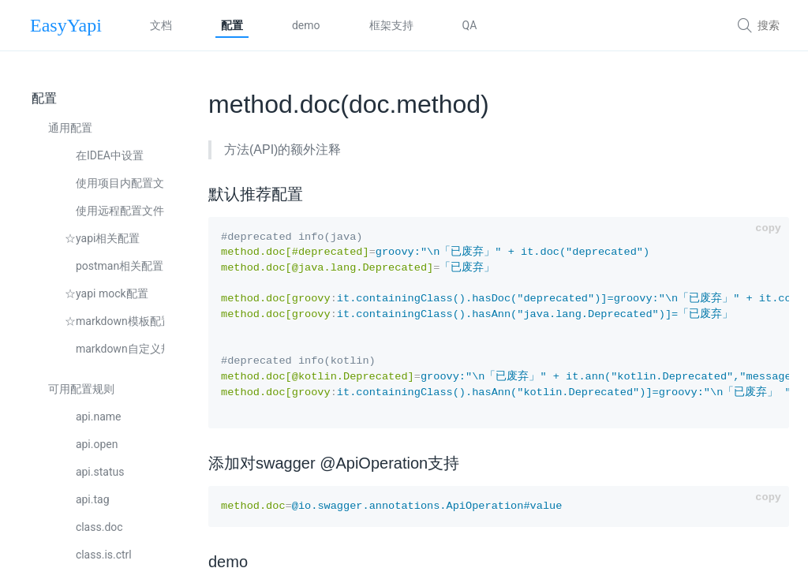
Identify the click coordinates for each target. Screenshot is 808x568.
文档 (161, 25)
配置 (232, 25)
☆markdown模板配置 (114, 321)
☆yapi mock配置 (106, 293)
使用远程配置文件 (114, 210)
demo (306, 25)
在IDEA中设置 (104, 155)
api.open (91, 444)
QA (469, 25)
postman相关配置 (114, 266)
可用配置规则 (81, 389)
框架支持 (391, 25)
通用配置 (70, 127)
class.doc (94, 527)
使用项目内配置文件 (114, 183)
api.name (93, 416)
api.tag (87, 499)
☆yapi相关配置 (102, 238)
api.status (94, 471)
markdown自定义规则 (114, 348)
